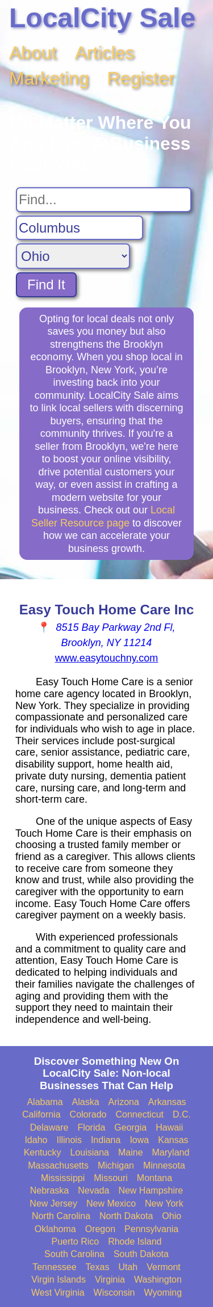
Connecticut (140, 1114)
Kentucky (42, 1152)
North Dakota (126, 1216)
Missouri (111, 1178)
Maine (130, 1152)
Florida (91, 1127)
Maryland (171, 1152)
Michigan (116, 1165)
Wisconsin (114, 1292)
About (33, 53)
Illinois (68, 1140)
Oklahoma (55, 1229)
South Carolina (74, 1254)
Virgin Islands (58, 1279)
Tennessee (54, 1267)
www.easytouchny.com (106, 658)
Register (141, 78)
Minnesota (164, 1165)
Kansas (173, 1140)
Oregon (100, 1229)
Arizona (123, 1102)
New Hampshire (150, 1190)
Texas (98, 1267)
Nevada (93, 1190)
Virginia (110, 1279)
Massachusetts (58, 1165)
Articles (105, 53)
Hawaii (169, 1127)
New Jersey (53, 1203)
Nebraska (49, 1190)
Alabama (44, 1102)
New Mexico (111, 1203)
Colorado (88, 1114)
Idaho (35, 1140)
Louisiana (89, 1152)
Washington (158, 1279)
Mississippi (63, 1178)
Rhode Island (134, 1241)
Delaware (49, 1127)
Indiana (106, 1140)
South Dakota (141, 1254)
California (41, 1114)
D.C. (182, 1114)
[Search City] (79, 228)
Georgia (130, 1127)
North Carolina (61, 1216)
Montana (154, 1178)
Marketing (49, 78)
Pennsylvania (151, 1229)
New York (164, 1203)
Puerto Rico (75, 1241)
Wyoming (163, 1292)
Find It (46, 284)
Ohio (171, 1216)
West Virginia (58, 1292)
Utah (127, 1267)
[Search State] (73, 256)
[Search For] (103, 199)
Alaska (85, 1102)
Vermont (164, 1267)
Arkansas (167, 1102)
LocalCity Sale (102, 18)
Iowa (139, 1140)
